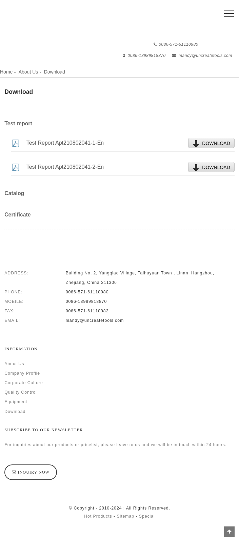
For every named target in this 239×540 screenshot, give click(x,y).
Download (54, 72)
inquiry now (34, 472)
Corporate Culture (23, 382)
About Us (28, 72)
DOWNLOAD (216, 143)
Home (6, 72)
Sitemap (125, 516)
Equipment (15, 401)
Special (147, 516)
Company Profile (22, 373)
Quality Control (20, 392)
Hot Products (98, 516)
